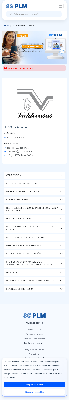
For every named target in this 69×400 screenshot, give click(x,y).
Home (6, 25)
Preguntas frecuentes (34, 349)
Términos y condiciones (34, 338)
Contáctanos (34, 354)
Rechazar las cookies (34, 392)
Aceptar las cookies (34, 384)
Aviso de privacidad (34, 334)
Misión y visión (34, 329)
